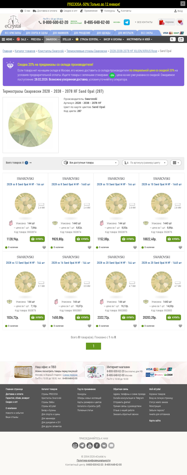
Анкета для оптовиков (159, 414)
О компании (11, 408)
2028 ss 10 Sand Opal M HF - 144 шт (116, 184)
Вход (180, 11)
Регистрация (155, 406)
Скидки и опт (12, 402)
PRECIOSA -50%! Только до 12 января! (93, 4)
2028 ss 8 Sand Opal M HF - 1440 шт (71, 184)
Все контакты (144, 22)
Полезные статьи (85, 410)
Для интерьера (129, 33)
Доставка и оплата (14, 394)
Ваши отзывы (12, 417)
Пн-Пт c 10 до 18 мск (53, 19)
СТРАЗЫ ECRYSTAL (89, 39)
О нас (27, 11)
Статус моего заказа (158, 402)
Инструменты (138, 39)
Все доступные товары (82, 162)
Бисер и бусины (113, 39)
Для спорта (37, 33)
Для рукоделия (84, 33)
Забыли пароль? (157, 410)
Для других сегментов (52, 426)
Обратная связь (120, 389)
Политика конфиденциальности (93, 460)
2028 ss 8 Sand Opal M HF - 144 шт (25, 184)
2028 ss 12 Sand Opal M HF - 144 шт (25, 262)
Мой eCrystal (154, 389)
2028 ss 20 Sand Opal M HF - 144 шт (116, 262)
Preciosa (36, 39)
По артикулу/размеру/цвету (145, 162)
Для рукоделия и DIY (51, 422)
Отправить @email (121, 402)
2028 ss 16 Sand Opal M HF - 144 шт (71, 262)
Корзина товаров (157, 394)
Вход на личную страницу (161, 398)
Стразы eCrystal (49, 406)
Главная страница (14, 389)
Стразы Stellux (48, 402)
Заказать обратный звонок (125, 414)
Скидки (70, 11)
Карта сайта (155, 420)
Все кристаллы (13, 33)
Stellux (67, 39)
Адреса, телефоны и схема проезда (129, 394)
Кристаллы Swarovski (51, 398)
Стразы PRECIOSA (50, 394)
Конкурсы (109, 11)
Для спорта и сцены (51, 414)
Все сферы (150, 33)
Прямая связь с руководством (127, 406)
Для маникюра (62, 33)
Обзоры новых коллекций (89, 398)
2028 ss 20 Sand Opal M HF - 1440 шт (162, 262)
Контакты (126, 11)
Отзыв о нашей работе (123, 410)
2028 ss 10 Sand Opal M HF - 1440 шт (162, 184)
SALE (23, 39)
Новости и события (15, 412)
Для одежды (107, 33)
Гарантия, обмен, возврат (17, 398)
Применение (90, 11)
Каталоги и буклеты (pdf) (88, 406)
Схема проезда (70, 374)
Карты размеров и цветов (89, 402)
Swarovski (51, 39)
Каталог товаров (49, 389)
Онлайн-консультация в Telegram (128, 398)
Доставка (47, 11)
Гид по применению (86, 389)
